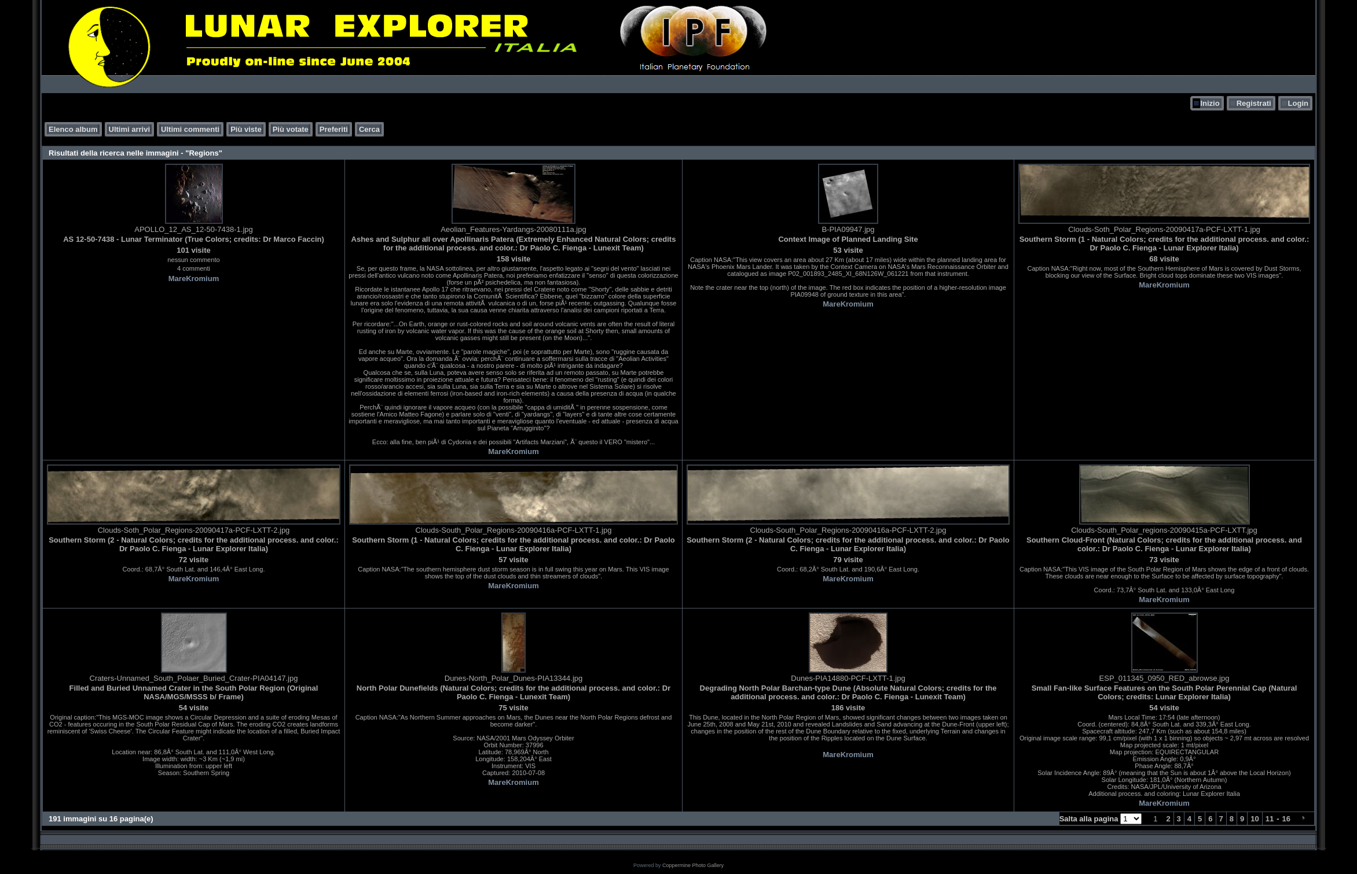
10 (1254, 818)
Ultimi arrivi (130, 129)
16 (1286, 818)
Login (1298, 103)
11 (1270, 818)
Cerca (369, 129)
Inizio (1209, 103)
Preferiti (334, 129)
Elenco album (73, 129)
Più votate (291, 129)
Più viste (245, 129)
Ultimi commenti (190, 129)
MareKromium (193, 278)
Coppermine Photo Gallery (693, 865)
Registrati (1254, 103)
